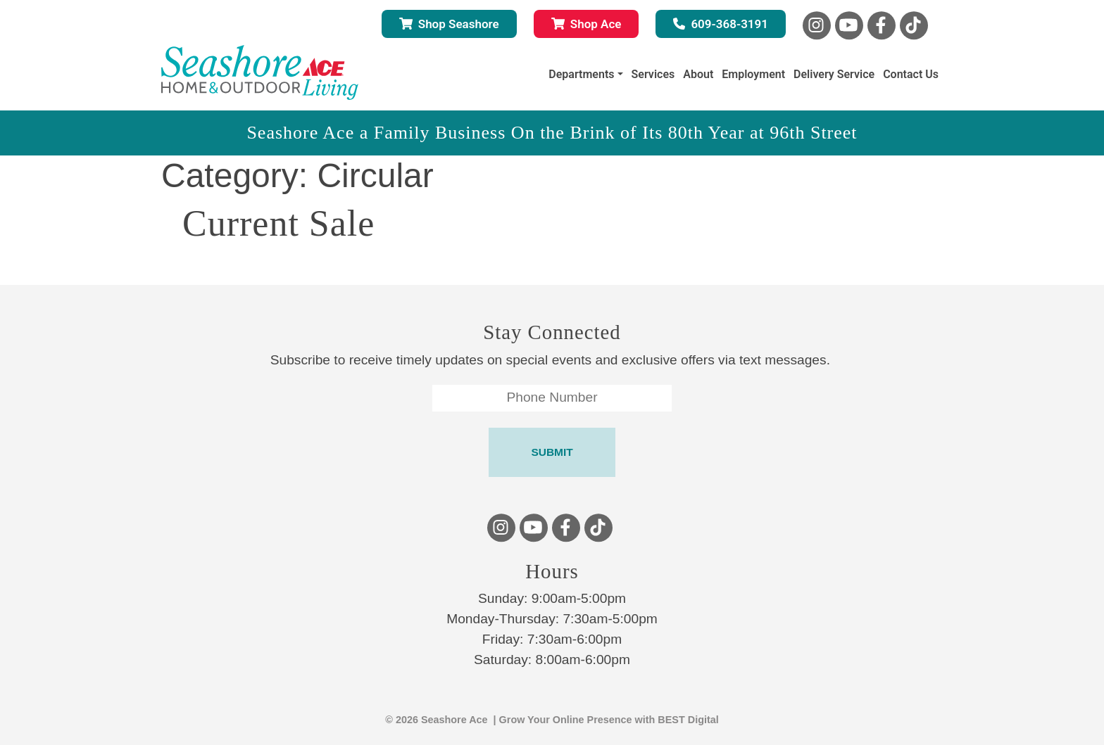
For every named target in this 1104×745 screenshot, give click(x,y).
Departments (581, 74)
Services (653, 74)
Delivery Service (834, 74)
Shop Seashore (449, 24)
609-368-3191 (720, 24)
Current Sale (278, 223)
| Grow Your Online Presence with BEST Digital (603, 719)
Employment (753, 74)
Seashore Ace (454, 719)
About (698, 74)
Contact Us (911, 74)
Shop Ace (586, 24)
